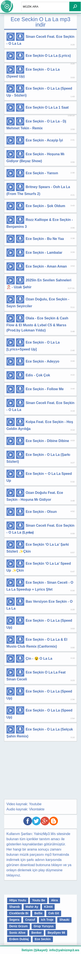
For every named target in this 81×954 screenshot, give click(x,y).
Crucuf (30, 919)
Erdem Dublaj (19, 939)
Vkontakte (36, 809)
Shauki (64, 919)
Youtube (35, 804)
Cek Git (53, 913)
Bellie (38, 913)
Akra (54, 900)
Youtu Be (38, 900)
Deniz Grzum (18, 926)
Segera (14, 919)
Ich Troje (47, 919)
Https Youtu (17, 900)
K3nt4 (48, 906)
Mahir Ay (32, 906)
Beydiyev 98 (56, 932)
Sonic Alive (17, 932)
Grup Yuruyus (44, 926)
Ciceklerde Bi (19, 913)
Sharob (14, 906)
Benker (36, 932)
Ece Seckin (43, 939)
